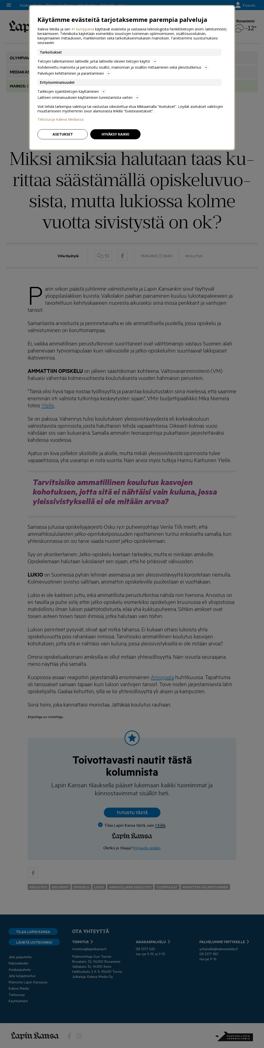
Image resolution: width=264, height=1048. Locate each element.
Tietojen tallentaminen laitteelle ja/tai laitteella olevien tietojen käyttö (97, 61)
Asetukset (63, 134)
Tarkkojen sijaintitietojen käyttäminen (71, 91)
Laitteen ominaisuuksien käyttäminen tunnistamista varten (88, 97)
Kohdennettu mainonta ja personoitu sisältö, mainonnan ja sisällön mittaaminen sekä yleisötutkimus (122, 67)
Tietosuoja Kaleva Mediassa (60, 119)
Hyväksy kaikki (115, 134)
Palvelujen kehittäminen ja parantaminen (74, 73)
